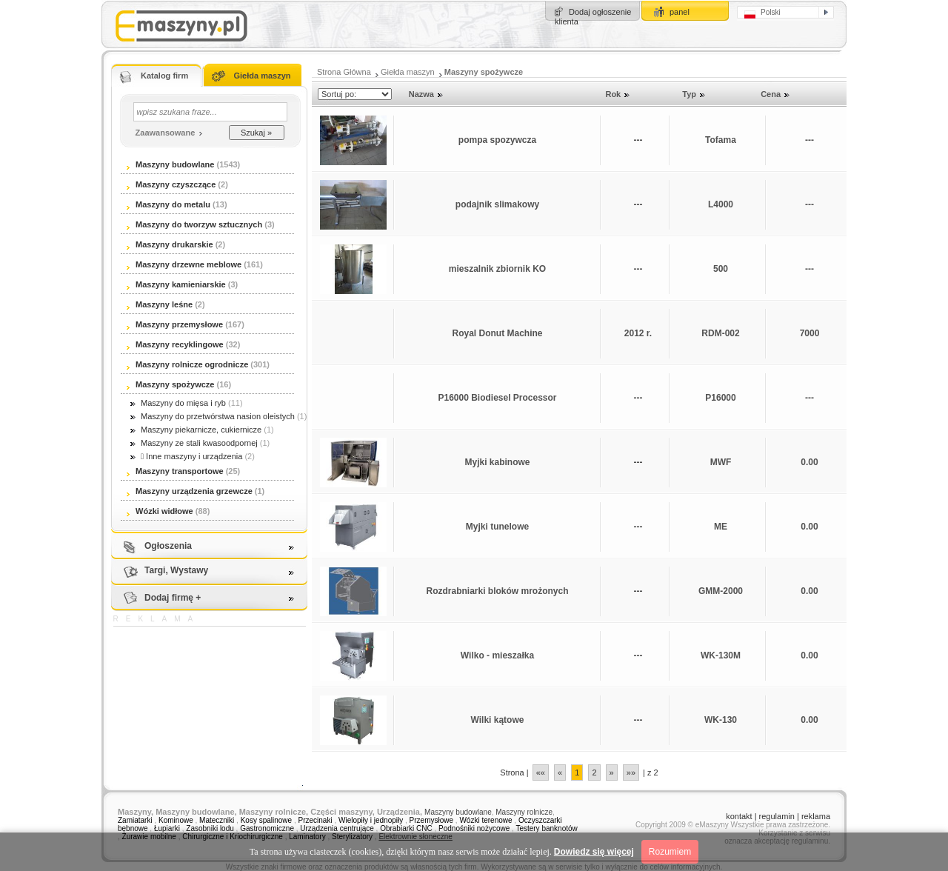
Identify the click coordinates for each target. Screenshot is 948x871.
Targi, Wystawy (176, 570)
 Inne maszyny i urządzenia (186, 456)
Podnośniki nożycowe (474, 828)
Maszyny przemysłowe (175, 324)
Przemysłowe (431, 820)
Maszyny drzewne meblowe (184, 264)
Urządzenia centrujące (337, 828)
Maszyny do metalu (168, 204)
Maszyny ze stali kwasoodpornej (194, 442)
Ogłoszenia (168, 546)
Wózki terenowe (485, 820)
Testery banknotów (546, 828)
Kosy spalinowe (266, 820)
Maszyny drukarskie (170, 244)
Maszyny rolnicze (524, 812)
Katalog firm (164, 75)
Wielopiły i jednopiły (370, 820)
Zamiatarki (135, 820)
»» (631, 772)
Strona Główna (344, 71)
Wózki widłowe (160, 511)
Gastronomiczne (267, 828)
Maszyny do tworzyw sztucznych (195, 224)
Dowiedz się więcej (594, 852)
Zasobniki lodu (209, 828)
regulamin (777, 816)
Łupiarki (167, 828)
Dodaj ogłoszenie (600, 11)
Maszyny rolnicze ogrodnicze (187, 364)
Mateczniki (216, 820)
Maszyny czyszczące (172, 184)
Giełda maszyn (261, 75)
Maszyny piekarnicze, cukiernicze (195, 429)
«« (540, 772)
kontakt (739, 816)
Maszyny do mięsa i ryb (178, 402)
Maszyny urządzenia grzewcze (190, 491)
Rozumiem (670, 852)
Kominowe (175, 820)
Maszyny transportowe (175, 471)
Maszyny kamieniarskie (176, 284)
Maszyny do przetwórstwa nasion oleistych (212, 416)
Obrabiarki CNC (406, 828)
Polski (762, 13)
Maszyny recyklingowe (175, 344)
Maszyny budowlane (170, 164)
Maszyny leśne (160, 304)
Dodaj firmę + (172, 598)
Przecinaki (315, 820)
